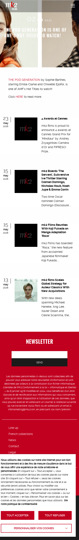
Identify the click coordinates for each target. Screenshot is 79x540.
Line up (13, 427)
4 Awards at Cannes (54, 118)
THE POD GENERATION (24, 79)
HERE (19, 96)
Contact (14, 446)
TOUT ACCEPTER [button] (17, 515)
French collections (21, 434)
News (12, 440)
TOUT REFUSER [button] (55, 515)
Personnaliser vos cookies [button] (34, 528)
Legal (12, 452)
